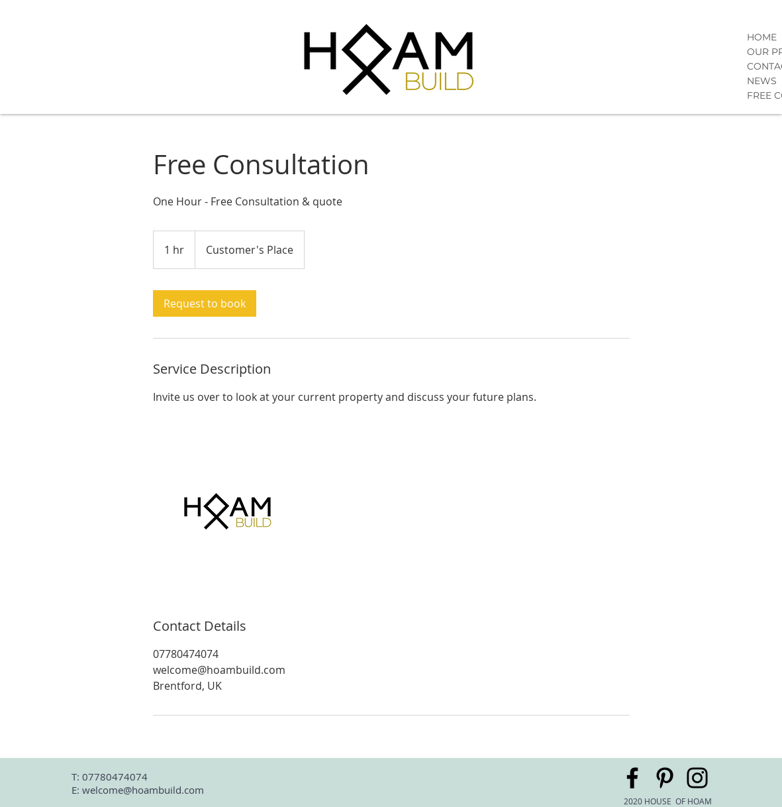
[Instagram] (697, 778)
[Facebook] (632, 778)
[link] (204, 303)
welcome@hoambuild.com (143, 789)
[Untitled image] (230, 511)
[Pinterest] (665, 778)
